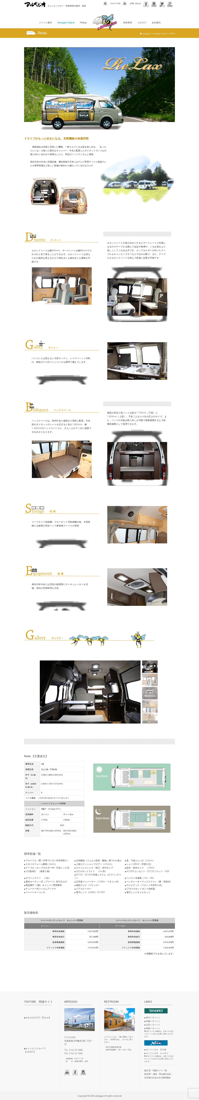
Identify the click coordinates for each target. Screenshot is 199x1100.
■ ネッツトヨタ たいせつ (156, 1053)
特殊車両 (127, 22)
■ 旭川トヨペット (152, 1017)
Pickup (83, 22)
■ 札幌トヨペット (152, 1021)
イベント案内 (45, 22)
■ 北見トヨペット (152, 1025)
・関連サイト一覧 (159, 1070)
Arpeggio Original (66, 22)
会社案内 (156, 22)
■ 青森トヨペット (152, 1028)
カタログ (142, 22)
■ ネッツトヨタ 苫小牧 (155, 1049)
